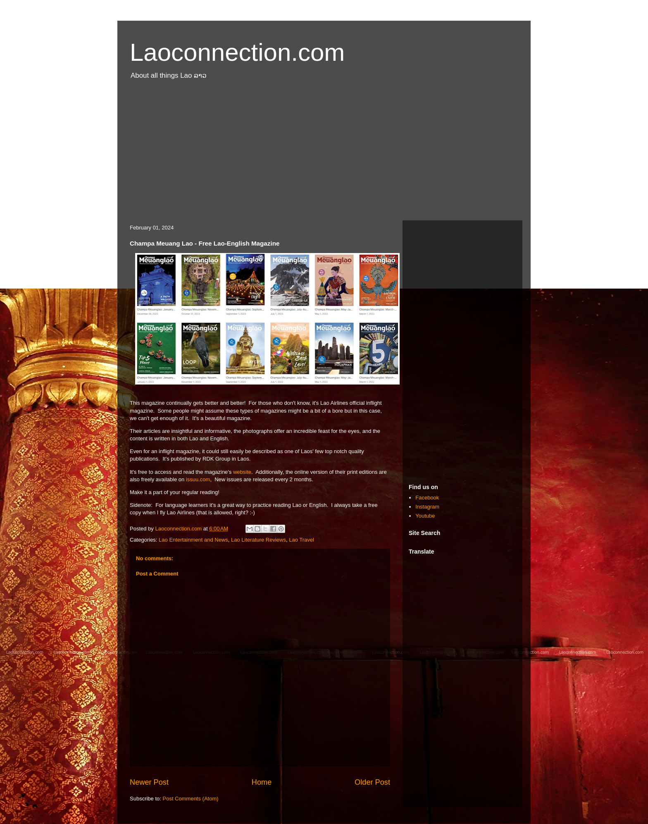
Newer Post (149, 782)
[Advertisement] (324, 154)
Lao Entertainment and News (193, 540)
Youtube (425, 516)
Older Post (372, 782)
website (242, 472)
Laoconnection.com (237, 52)
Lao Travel (301, 540)
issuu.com (198, 479)
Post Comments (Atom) (191, 798)
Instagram (427, 507)
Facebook (427, 497)
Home (262, 782)
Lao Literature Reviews (258, 540)
